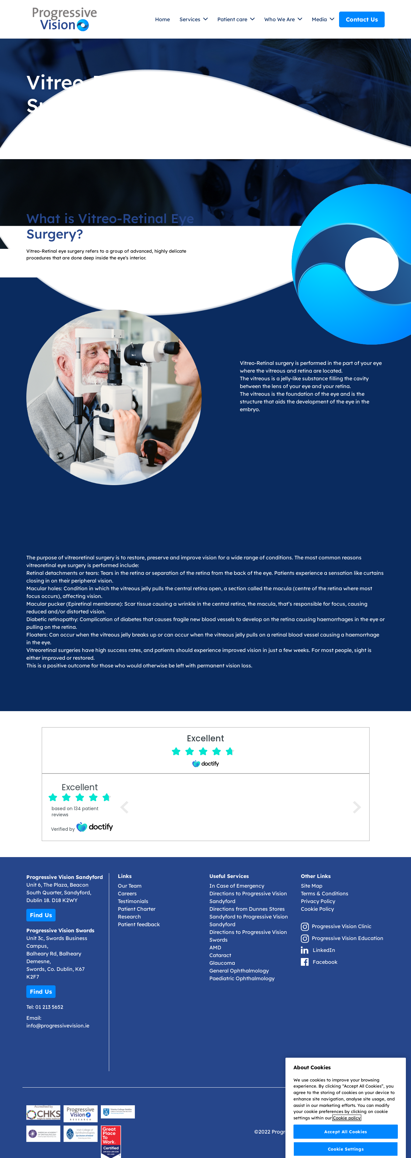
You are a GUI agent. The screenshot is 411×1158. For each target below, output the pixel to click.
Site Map (311, 885)
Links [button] (125, 876)
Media (320, 19)
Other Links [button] (316, 876)
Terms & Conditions (324, 893)
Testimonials (133, 901)
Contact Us (362, 19)
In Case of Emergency (236, 885)
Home (162, 19)
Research (129, 916)
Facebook (325, 962)
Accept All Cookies (345, 1148)
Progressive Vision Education (347, 938)
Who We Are (280, 19)
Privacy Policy (318, 901)
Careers (127, 893)
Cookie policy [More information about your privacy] (347, 1134)
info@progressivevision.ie (57, 1025)
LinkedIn (324, 950)
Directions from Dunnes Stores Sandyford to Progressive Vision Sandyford (248, 916)
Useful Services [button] (229, 876)
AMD (215, 947)
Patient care (233, 19)
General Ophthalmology (239, 970)
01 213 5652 (49, 1007)
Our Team (130, 885)
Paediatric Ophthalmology (242, 978)
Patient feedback (139, 924)
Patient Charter (136, 909)
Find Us (41, 915)
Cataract (220, 955)
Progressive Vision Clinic (342, 926)
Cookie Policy (317, 909)
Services (190, 19)
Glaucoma (222, 963)
